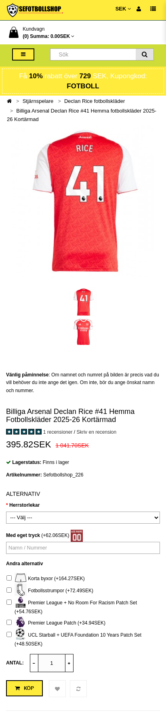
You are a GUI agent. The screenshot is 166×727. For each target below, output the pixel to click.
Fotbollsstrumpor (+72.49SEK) (49, 591)
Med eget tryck (23, 535)
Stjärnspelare (38, 101)
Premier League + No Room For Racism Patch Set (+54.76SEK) (71, 606)
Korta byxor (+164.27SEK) (45, 579)
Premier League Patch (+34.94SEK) (55, 623)
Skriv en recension (96, 432)
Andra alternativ (24, 563)
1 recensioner (58, 432)
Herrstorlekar (24, 505)
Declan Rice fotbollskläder (94, 101)
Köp (24, 688)
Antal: (15, 663)
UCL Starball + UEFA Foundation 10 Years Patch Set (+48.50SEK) (73, 638)
